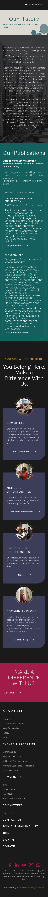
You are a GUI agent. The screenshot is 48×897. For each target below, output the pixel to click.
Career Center (9, 789)
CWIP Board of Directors (14, 723)
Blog (5, 785)
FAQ (5, 737)
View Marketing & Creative (33, 887)
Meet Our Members (11, 728)
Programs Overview (12, 756)
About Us (7, 719)
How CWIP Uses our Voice (15, 798)
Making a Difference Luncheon (16, 761)
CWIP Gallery (9, 794)
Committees (8, 813)
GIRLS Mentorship (11, 770)
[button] (44, 5)
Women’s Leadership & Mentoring (18, 766)
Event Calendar (9, 752)
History (6, 733)
